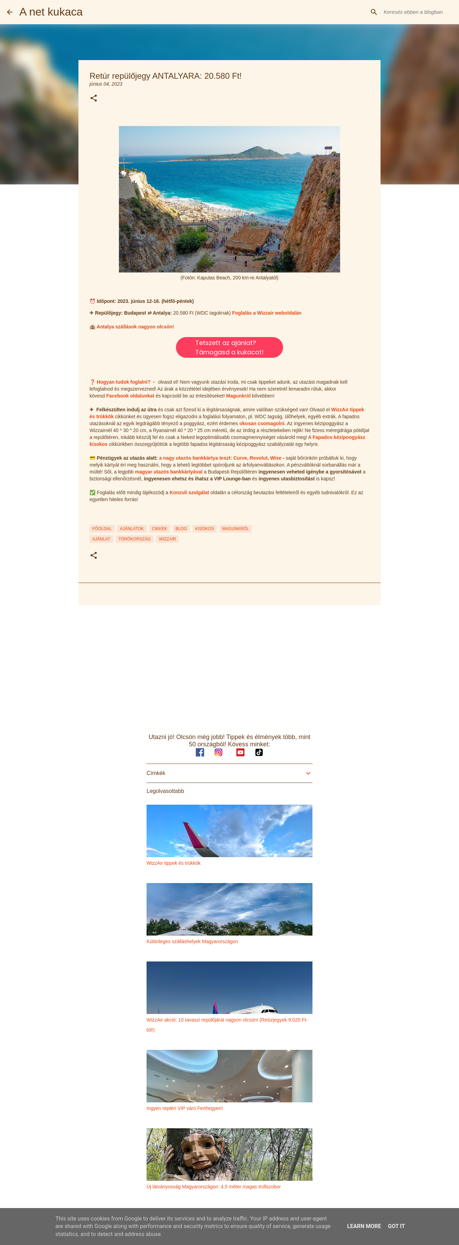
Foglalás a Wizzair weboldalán (266, 313)
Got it (396, 1226)
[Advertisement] (229, 663)
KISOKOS (204, 528)
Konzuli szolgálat (189, 492)
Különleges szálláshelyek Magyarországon (192, 941)
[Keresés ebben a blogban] (417, 12)
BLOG (181, 528)
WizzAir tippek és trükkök (173, 863)
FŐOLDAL (102, 528)
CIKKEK (159, 528)
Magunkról (238, 396)
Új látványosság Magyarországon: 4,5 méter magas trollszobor (214, 1186)
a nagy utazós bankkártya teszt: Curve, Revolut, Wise (220, 458)
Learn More (364, 1226)
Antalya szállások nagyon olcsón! (135, 326)
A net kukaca (51, 12)
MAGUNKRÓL (235, 528)
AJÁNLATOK (132, 528)
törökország (135, 539)
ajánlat (101, 539)
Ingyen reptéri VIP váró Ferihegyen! (185, 1108)
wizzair (167, 539)
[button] (94, 98)
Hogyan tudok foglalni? (124, 382)
